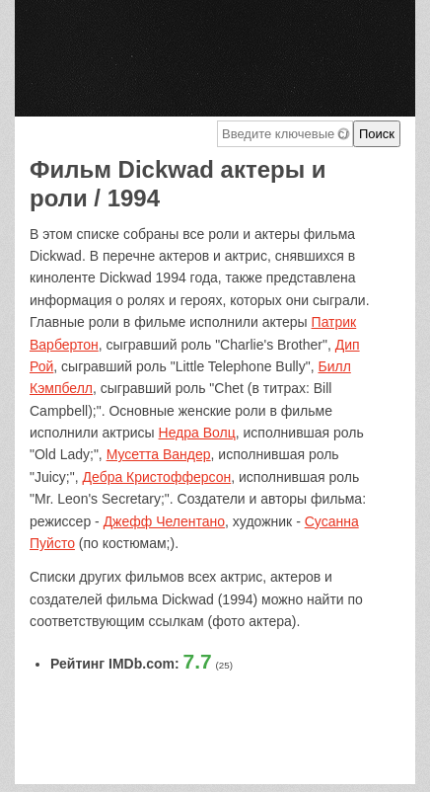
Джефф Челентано (164, 521)
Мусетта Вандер (159, 454)
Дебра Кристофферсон (157, 477)
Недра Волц (197, 432)
